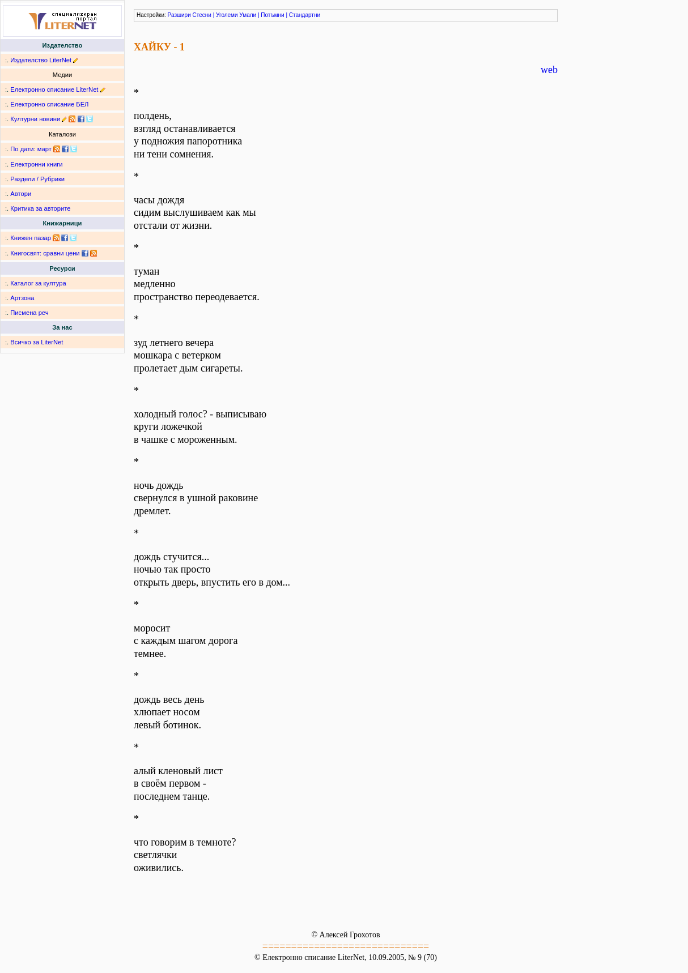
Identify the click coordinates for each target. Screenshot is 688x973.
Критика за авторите (40, 208)
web (549, 69)
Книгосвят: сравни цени (44, 253)
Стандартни (304, 15)
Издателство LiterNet (40, 60)
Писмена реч (29, 312)
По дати (21, 149)
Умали (247, 15)
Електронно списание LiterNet (54, 89)
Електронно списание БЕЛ (49, 104)
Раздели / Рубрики (37, 179)
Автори (20, 193)
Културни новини (35, 119)
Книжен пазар (30, 237)
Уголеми (227, 15)
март (44, 149)
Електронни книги (36, 164)
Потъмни (272, 15)
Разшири (179, 15)
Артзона (22, 298)
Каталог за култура (38, 283)
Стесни (202, 15)
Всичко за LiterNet (36, 342)
